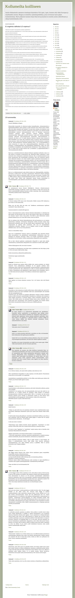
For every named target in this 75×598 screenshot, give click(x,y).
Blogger (46, 594)
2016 (56, 39)
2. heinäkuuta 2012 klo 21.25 (24, 470)
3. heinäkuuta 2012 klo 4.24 (19, 510)
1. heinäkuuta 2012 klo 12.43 (23, 325)
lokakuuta (58, 53)
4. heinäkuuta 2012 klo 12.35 (20, 531)
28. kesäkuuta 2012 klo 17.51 (24, 186)
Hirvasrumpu (58, 65)
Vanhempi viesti (45, 584)
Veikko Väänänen (12, 186)
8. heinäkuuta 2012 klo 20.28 (20, 544)
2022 (56, 26)
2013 (56, 45)
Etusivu (27, 584)
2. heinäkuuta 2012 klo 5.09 (19, 450)
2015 (56, 41)
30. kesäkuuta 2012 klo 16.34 (20, 288)
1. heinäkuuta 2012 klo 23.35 (20, 405)
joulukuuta (58, 49)
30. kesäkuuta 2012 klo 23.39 (20, 368)
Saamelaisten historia (60, 76)
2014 (56, 43)
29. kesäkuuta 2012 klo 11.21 (20, 262)
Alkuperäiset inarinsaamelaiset (62, 78)
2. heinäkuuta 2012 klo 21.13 (28, 348)
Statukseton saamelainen (61, 71)
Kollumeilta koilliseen (23, 6)
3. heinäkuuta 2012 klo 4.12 (19, 488)
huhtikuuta (58, 93)
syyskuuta (58, 55)
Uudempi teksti (9, 584)
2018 (56, 35)
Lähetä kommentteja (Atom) (14, 587)
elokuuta (58, 57)
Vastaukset (12, 307)
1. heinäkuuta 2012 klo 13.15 (20, 386)
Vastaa (9, 181)
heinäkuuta (58, 59)
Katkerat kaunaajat (60, 83)
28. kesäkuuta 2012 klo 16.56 (20, 121)
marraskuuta (59, 51)
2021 (56, 28)
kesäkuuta (58, 61)
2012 (56, 47)
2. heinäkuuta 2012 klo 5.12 (23, 331)
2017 (56, 37)
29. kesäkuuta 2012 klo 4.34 (19, 199)
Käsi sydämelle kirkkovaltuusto (62, 85)
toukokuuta (58, 91)
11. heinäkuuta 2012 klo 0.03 (20, 559)
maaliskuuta (58, 96)
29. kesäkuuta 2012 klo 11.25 (20, 278)
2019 (56, 32)
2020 (56, 30)
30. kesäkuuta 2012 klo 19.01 (28, 309)
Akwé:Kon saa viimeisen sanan (62, 63)
